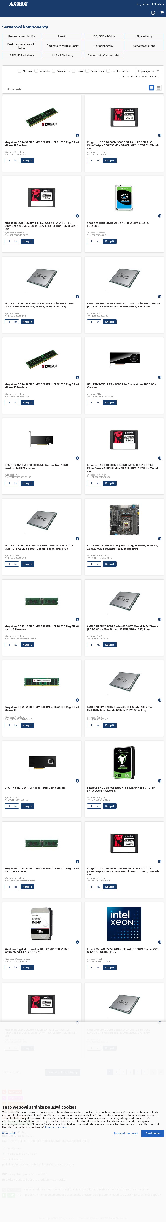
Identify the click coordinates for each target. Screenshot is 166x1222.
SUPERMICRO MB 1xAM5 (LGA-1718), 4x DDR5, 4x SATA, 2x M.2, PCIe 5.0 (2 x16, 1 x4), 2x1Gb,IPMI (122, 547)
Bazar (80, 70)
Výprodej (45, 70)
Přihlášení (158, 4)
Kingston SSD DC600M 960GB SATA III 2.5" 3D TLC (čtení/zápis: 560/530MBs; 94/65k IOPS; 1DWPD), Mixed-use (123, 145)
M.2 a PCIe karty (62, 55)
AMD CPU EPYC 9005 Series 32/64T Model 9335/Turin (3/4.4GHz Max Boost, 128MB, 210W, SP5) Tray (121, 708)
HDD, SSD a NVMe (103, 36)
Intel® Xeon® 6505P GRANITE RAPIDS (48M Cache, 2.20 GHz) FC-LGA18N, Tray (122, 951)
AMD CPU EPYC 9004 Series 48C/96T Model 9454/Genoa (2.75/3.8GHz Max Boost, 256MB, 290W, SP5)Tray (122, 628)
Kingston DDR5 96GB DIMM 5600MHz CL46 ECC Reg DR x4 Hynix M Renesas (42, 870)
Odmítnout (8, 1131)
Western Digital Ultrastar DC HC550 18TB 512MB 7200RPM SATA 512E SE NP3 (37, 951)
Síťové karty (144, 36)
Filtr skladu (150, 76)
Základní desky (103, 45)
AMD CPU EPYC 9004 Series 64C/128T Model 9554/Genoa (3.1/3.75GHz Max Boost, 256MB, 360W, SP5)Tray (123, 305)
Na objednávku (120, 70)
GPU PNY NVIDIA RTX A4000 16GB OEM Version (35, 787)
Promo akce (98, 70)
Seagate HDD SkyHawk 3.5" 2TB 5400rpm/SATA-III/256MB (118, 224)
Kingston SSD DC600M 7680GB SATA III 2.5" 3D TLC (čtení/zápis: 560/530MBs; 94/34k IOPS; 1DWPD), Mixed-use (123, 871)
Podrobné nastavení (126, 1131)
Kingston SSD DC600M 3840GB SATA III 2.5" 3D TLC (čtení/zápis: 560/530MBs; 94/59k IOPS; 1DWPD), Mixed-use (123, 467)
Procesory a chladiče (21, 36)
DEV (19, 4)
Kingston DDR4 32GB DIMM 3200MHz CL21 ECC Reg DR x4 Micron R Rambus (42, 144)
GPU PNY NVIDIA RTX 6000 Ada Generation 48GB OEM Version (122, 386)
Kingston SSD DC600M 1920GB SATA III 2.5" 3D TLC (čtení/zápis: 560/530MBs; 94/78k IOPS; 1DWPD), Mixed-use (41, 225)
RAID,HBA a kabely (22, 55)
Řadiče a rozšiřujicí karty (62, 45)
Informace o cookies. (57, 1125)
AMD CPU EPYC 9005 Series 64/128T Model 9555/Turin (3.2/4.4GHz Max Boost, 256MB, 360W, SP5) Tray (40, 305)
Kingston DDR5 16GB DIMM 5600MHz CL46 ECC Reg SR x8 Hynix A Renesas (42, 628)
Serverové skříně (144, 45)
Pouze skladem (131, 76)
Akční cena (63, 70)
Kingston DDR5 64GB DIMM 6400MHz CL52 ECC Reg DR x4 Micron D (42, 708)
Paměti (62, 36)
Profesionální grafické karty (21, 45)
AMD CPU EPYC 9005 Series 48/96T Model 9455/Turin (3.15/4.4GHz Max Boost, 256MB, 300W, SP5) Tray (39, 547)
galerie (152, 88)
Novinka (28, 70)
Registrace (143, 4)
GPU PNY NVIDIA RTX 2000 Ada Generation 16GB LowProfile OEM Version (36, 466)
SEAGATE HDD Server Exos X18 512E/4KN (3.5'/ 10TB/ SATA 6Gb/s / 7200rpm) (121, 789)
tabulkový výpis (159, 88)
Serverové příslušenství (103, 55)
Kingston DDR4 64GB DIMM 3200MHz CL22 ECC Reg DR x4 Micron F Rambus (42, 386)
